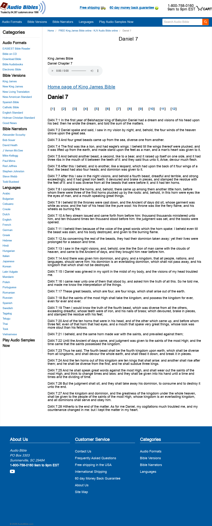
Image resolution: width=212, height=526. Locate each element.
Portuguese (9, 287)
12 (173, 109)
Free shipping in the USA (93, 465)
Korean (7, 266)
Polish (6, 282)
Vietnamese (10, 334)
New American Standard (17, 97)
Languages (88, 22)
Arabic (6, 193)
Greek (6, 235)
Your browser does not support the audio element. (75, 71)
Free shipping (90, 7)
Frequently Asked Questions (95, 458)
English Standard (13, 112)
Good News (10, 123)
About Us (82, 485)
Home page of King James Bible (81, 87)
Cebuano (8, 204)
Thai (5, 324)
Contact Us (83, 451)
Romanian (9, 292)
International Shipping (91, 471)
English (7, 219)
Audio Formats (14, 22)
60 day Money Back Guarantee (97, 478)
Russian (7, 298)
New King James (13, 86)
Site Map (81, 492)
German (7, 230)
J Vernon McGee (13, 150)
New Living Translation (16, 92)
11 (162, 109)
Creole (6, 209)
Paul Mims (9, 161)
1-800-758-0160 (181, 5)
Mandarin (8, 277)
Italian (6, 256)
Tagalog (7, 313)
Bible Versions (39, 22)
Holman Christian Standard (19, 118)
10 (151, 109)
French (7, 225)
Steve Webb (10, 176)
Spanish (7, 303)
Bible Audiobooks (13, 64)
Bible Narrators (65, 22)
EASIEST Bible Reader (16, 48)
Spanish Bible (11, 102)
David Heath (10, 145)
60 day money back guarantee (132, 7)
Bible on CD (10, 54)
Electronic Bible (12, 69)
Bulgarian (8, 199)
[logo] (23, 8)
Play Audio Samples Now (116, 22)
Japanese (8, 261)
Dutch (6, 214)
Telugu (6, 318)
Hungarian (9, 251)
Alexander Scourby (14, 135)
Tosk (5, 329)
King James (10, 81)
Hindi (6, 245)
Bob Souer (9, 140)
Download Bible (12, 59)
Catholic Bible (11, 107)
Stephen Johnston (13, 171)
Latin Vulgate (10, 272)
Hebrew (7, 240)
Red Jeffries (10, 166)
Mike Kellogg (10, 155)
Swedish (8, 308)
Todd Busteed (11, 182)
